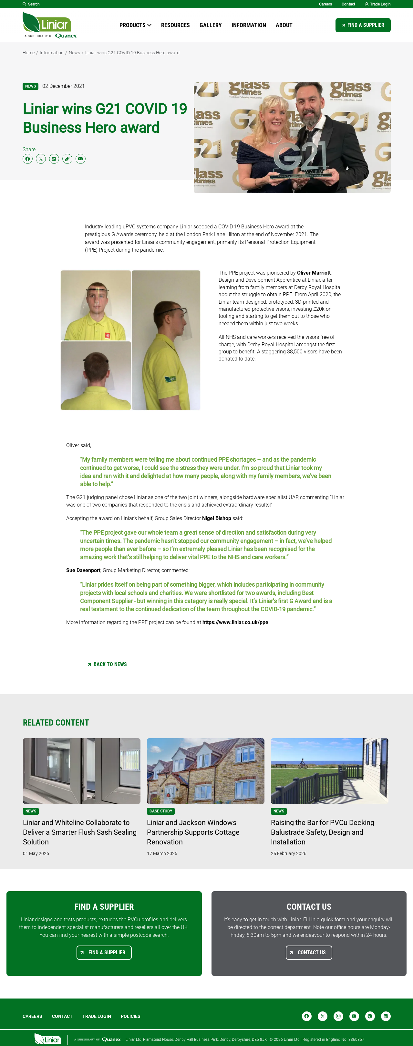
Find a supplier (365, 25)
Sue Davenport (83, 570)
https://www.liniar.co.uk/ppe (235, 622)
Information (249, 25)
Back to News (110, 664)
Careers (325, 4)
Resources (175, 25)
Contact (348, 4)
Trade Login (378, 4)
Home (29, 52)
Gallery (211, 25)
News (74, 52)
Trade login (96, 1016)
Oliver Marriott (314, 273)
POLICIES (130, 1016)
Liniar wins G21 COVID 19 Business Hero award (132, 52)
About (284, 25)
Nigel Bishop (216, 518)
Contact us (312, 952)
